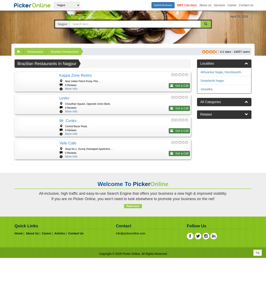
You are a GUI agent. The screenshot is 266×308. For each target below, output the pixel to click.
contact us (246, 5)
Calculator (187, 5)
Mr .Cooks (67, 146)
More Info (71, 88)
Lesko (64, 110)
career (232, 5)
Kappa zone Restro (75, 75)
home (19, 283)
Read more (133, 256)
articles (59, 283)
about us (206, 5)
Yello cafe (67, 181)
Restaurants (35, 51)
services (219, 5)
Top (258, 302)
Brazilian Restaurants (64, 51)
